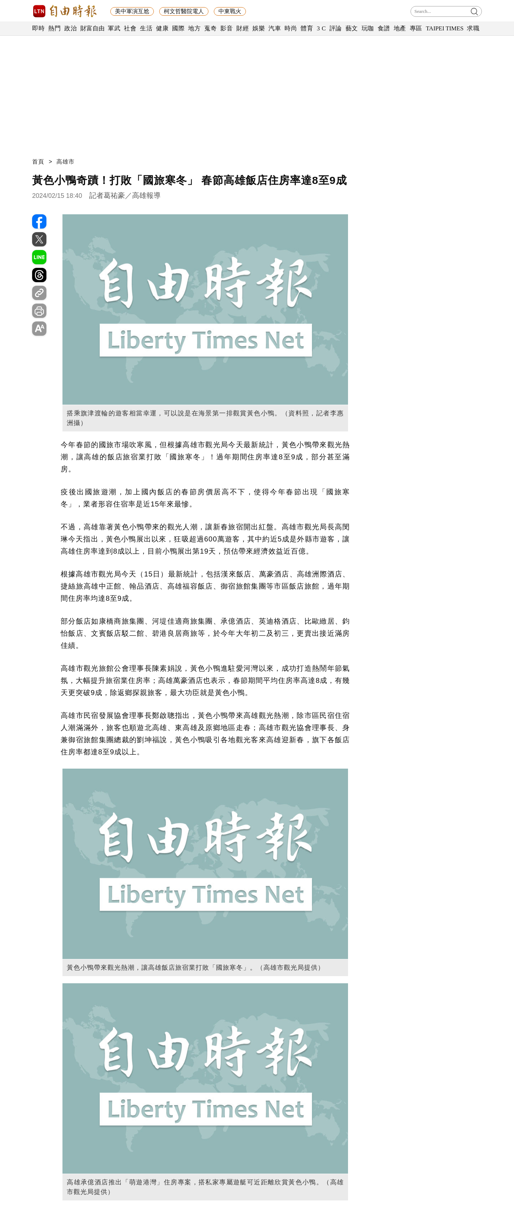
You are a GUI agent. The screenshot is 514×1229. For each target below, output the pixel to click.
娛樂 (258, 28)
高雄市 (65, 162)
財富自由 (92, 28)
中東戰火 (229, 11)
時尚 (290, 28)
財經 (242, 28)
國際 (178, 28)
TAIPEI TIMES (444, 28)
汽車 (274, 28)
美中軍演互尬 (132, 11)
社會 (130, 28)
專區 (416, 28)
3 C (321, 28)
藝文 (352, 28)
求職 (473, 28)
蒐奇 (210, 28)
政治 (70, 28)
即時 (38, 28)
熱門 (54, 28)
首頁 (38, 162)
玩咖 (368, 28)
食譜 (384, 28)
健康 (162, 28)
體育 (307, 28)
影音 (226, 28)
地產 (400, 28)
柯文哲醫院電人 (184, 11)
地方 (194, 28)
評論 (335, 28)
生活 (146, 28)
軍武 (114, 28)
